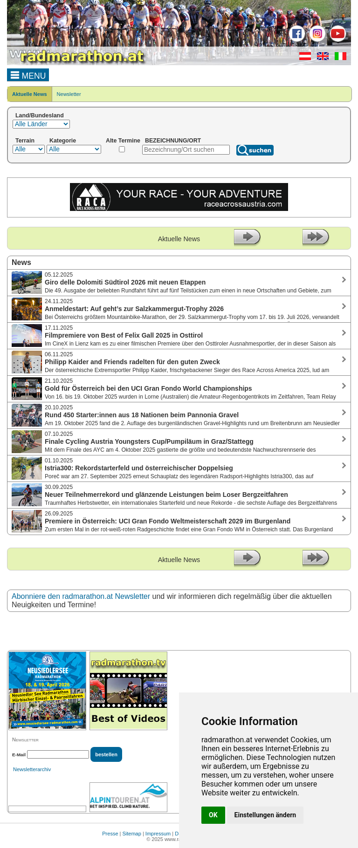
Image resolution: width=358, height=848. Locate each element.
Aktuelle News (29, 94)
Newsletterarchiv (32, 769)
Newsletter (69, 94)
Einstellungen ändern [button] (265, 815)
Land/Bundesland (39, 115)
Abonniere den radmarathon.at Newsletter (81, 596)
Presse (110, 833)
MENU (28, 74)
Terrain (24, 140)
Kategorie (62, 140)
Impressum (158, 833)
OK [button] (213, 815)
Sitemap (132, 833)
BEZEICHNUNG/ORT (173, 140)
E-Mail (19, 754)
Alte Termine (123, 140)
